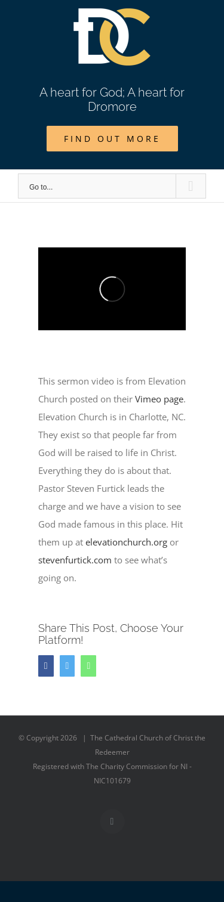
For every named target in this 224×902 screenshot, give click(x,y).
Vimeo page (159, 399)
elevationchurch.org (126, 542)
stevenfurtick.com (75, 560)
